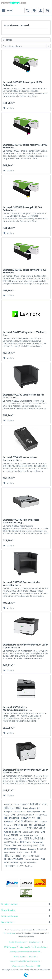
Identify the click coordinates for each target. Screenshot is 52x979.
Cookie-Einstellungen (17, 942)
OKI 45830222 (20, 811)
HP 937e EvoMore (25, 866)
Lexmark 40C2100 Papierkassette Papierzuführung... (21, 521)
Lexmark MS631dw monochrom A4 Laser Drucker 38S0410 (25, 771)
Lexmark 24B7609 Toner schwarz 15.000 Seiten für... (24, 271)
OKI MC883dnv (11, 842)
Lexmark (32, 849)
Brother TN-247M (14, 859)
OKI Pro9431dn (34, 838)
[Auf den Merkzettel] (8, 108)
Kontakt (32, 956)
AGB (38, 966)
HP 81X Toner (20, 824)
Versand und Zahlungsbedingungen (25, 961)
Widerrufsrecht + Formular (23, 966)
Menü (7, 10)
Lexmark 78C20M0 (25, 814)
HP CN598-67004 (33, 828)
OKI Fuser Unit (12, 828)
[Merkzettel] (34, 10)
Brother (17, 845)
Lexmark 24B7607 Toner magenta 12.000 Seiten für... (25, 146)
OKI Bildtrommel (26, 821)
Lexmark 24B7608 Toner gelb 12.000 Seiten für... (22, 209)
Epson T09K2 (23, 852)
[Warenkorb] (47, 10)
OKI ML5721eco (11, 804)
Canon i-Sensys (12, 831)
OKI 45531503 (11, 818)
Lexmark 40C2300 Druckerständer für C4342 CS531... (23, 396)
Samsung (41, 848)
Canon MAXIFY (31, 804)
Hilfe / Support (20, 956)
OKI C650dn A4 (37, 824)
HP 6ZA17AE (10, 852)
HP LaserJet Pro (26, 835)
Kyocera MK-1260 (31, 856)
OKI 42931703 (28, 818)
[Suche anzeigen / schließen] (27, 10)
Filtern (7, 39)
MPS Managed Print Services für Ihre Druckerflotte (25, 947)
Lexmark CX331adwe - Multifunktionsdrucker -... (17, 708)
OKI (13, 814)
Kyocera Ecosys (29, 808)
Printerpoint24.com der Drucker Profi (25, 951)
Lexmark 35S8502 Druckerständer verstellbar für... (21, 583)
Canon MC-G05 (32, 859)
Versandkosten (9, 933)
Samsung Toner (33, 811)
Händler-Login (35, 942)
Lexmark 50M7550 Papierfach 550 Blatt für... (24, 333)
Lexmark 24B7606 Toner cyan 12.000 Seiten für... (22, 83)
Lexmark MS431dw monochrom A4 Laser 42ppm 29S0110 (25, 646)
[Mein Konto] (41, 10)
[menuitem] (7, 10)
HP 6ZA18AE (41, 814)
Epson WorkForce (31, 832)
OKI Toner (25, 842)
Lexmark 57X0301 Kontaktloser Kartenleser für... (20, 458)
